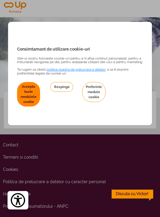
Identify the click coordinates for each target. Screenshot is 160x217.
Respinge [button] (62, 87)
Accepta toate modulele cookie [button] (28, 94)
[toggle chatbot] (132, 197)
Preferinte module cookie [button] (94, 92)
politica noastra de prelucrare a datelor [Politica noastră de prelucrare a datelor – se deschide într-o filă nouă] (76, 69)
